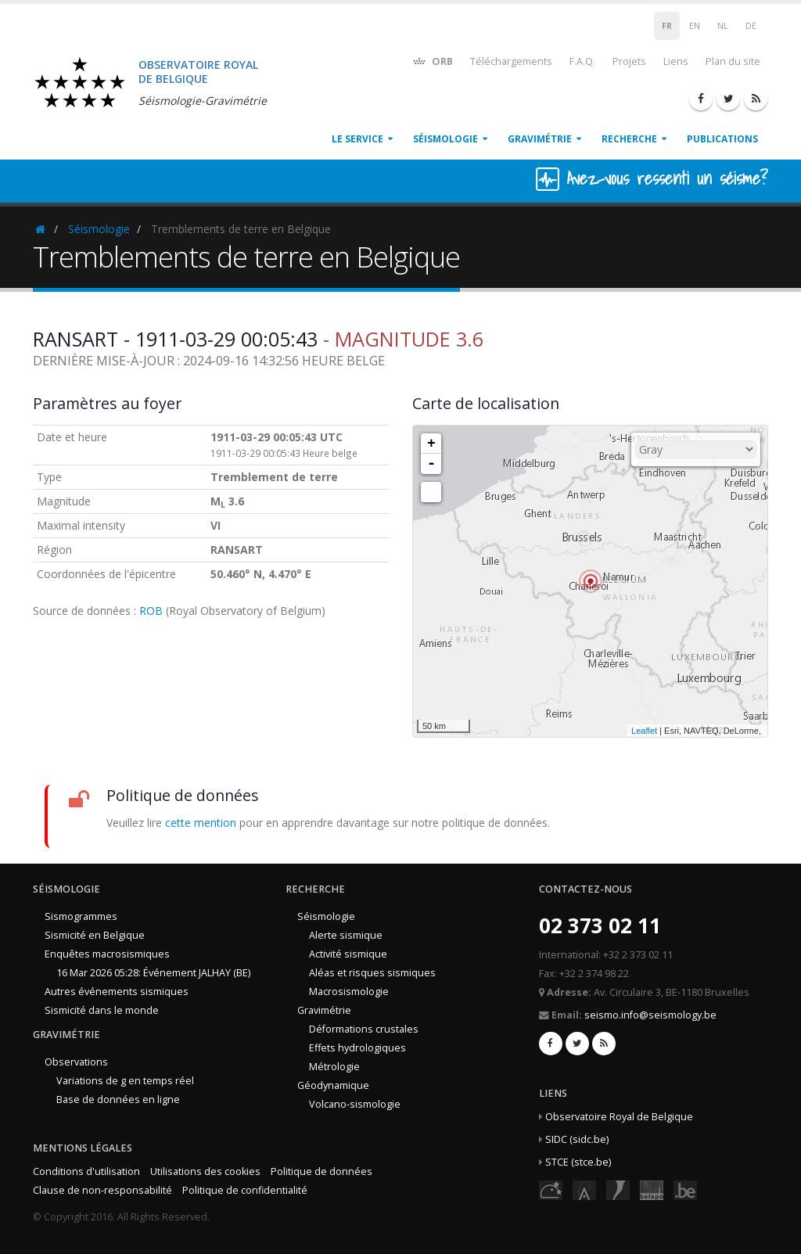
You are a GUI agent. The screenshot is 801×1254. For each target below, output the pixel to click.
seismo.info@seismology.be (650, 1015)
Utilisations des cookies (205, 1171)
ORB (432, 60)
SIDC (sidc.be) (577, 1139)
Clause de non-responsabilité (102, 1190)
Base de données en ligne (118, 1099)
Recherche (629, 139)
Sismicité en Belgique (95, 935)
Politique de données (321, 1171)
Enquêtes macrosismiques (107, 954)
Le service (357, 139)
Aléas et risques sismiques (372, 972)
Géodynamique (333, 1085)
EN (694, 25)
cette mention (200, 822)
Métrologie (334, 1066)
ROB (151, 610)
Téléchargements (511, 61)
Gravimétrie (540, 139)
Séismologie (445, 139)
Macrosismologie (349, 991)
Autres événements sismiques (117, 991)
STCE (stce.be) (578, 1162)
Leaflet (644, 730)
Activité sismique (348, 954)
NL (722, 25)
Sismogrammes (81, 916)
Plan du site (733, 61)
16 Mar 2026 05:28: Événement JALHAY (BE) (153, 972)
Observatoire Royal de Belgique (619, 1116)
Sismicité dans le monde (102, 1010)
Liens (675, 61)
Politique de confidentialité (244, 1190)
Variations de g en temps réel (125, 1080)
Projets (629, 61)
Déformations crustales (363, 1029)
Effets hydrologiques (357, 1048)
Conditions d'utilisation (86, 1171)
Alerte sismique (346, 935)
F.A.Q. (582, 61)
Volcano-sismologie (354, 1104)
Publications (722, 139)
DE (750, 25)
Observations (76, 1062)
